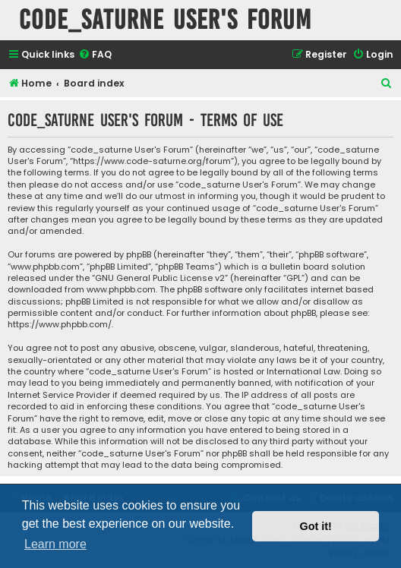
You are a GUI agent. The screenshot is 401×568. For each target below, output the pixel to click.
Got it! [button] (316, 526)
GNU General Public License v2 (160, 278)
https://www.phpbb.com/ (60, 324)
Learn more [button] (55, 544)
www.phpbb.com (121, 289)
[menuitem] (95, 55)
